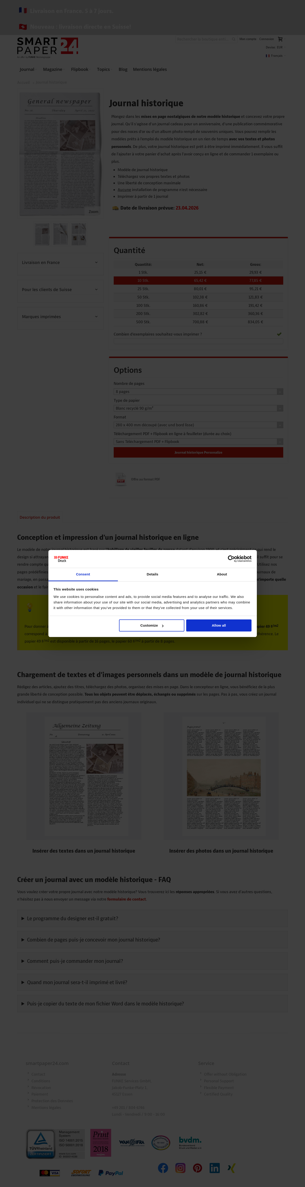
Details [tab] (152, 574)
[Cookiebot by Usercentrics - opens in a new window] (231, 559)
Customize (152, 625)
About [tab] (222, 574)
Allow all (219, 625)
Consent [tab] (83, 574)
